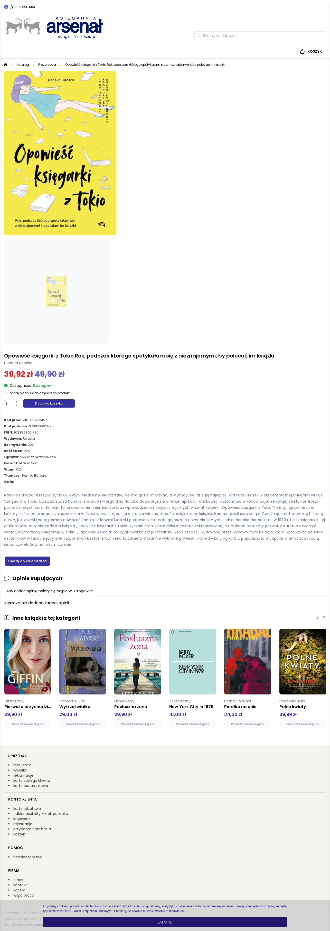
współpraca (23, 895)
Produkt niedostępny (27, 724)
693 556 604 (25, 7)
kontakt (20, 885)
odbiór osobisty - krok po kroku (40, 813)
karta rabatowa (27, 808)
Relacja (29, 438)
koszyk (19, 834)
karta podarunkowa (30, 785)
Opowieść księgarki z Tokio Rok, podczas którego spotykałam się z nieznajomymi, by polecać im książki (145, 64)
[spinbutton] (9, 403)
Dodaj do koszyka (49, 403)
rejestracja (22, 823)
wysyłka (20, 770)
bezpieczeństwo (27, 857)
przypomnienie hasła (32, 829)
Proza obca (47, 64)
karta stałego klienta (31, 780)
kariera (19, 890)
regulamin (22, 765)
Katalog (22, 64)
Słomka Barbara (34, 475)
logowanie (22, 818)
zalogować (83, 591)
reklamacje (23, 775)
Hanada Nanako (18, 362)
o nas (18, 879)
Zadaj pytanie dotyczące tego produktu (40, 393)
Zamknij (165, 922)
